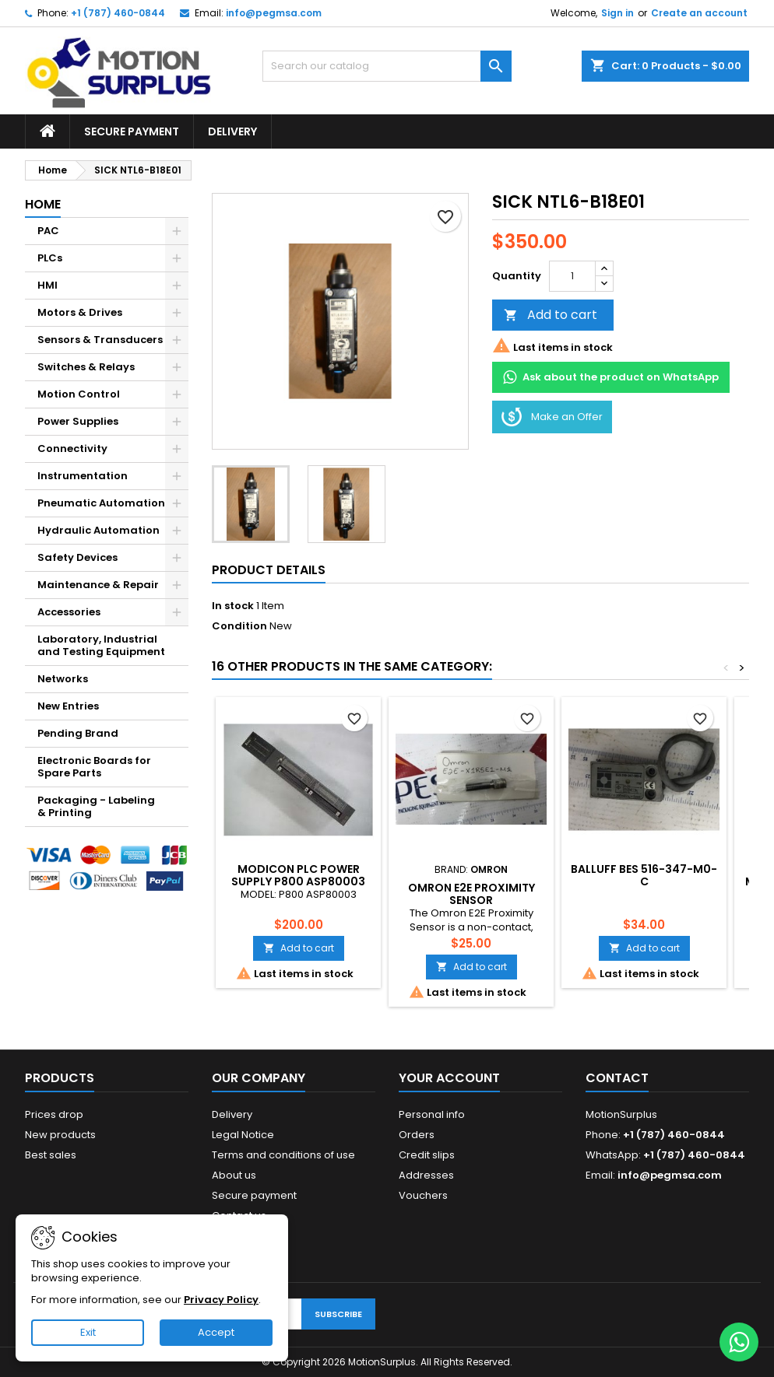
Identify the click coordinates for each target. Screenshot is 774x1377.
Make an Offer (552, 417)
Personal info (432, 1114)
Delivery (232, 131)
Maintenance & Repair (98, 584)
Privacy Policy (221, 1299)
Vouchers (423, 1195)
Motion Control (78, 394)
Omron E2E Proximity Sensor (471, 894)
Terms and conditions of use (283, 1155)
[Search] (387, 66)
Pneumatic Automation (101, 503)
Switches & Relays (86, 366)
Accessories (68, 611)
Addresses (426, 1175)
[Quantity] (572, 276)
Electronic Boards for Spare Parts (94, 766)
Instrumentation (82, 475)
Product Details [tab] (268, 570)
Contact (617, 1078)
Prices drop (54, 1114)
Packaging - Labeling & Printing (96, 806)
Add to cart (550, 315)
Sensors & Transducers (100, 339)
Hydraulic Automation (98, 530)
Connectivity (72, 448)
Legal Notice (243, 1134)
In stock (233, 606)
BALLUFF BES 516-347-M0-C (644, 875)
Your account (449, 1078)
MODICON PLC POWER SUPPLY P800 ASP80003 (298, 875)
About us (234, 1175)
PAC (48, 230)
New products (60, 1134)
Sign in (617, 12)
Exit (88, 1332)
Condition (239, 626)
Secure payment (131, 131)
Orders (416, 1134)
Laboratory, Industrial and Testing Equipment (101, 645)
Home (43, 204)
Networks (62, 678)
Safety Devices (77, 557)
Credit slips (427, 1155)
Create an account (699, 12)
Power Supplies (77, 421)
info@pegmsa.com (274, 12)
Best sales (50, 1155)
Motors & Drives (79, 312)
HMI (47, 285)
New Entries (68, 706)
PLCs (49, 258)
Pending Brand (77, 733)
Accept (216, 1332)
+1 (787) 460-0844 (118, 12)
